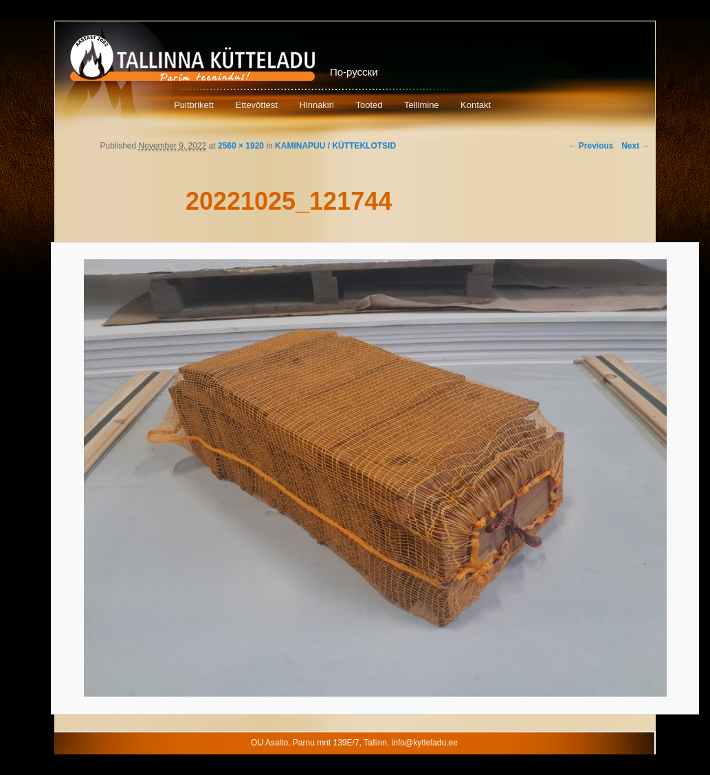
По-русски (354, 72)
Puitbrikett (194, 105)
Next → (635, 146)
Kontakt (476, 105)
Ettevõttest (256, 105)
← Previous (590, 146)
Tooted (368, 105)
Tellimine (421, 105)
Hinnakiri (316, 105)
